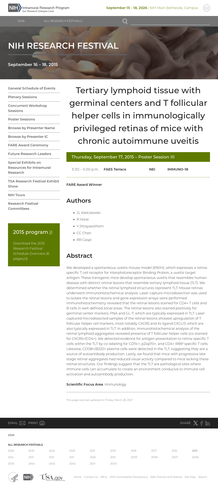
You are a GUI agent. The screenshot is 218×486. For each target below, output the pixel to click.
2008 (154, 457)
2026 (21, 21)
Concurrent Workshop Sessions (27, 108)
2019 (113, 450)
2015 (32, 232)
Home (77, 477)
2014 (11, 457)
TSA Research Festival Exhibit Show (33, 183)
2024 (52, 450)
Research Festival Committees (23, 206)
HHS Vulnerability (129, 477)
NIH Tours (16, 195)
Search (202, 477)
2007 (175, 457)
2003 (52, 463)
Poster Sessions (21, 119)
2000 (113, 463)
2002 (72, 463)
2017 (154, 450)
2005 (11, 463)
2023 (72, 450)
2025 (31, 450)
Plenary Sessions (22, 97)
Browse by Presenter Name (31, 128)
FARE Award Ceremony (28, 145)
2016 (174, 450)
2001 (92, 463)
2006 (195, 457)
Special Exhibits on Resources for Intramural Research (29, 167)
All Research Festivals (63, 21)
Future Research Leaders (29, 154)
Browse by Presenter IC (28, 137)
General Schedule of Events (31, 88)
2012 (51, 457)
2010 (113, 457)
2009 (134, 457)
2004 (31, 463)
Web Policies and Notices (166, 477)
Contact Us (91, 477)
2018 (133, 450)
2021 (92, 450)
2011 (71, 457)
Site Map (190, 477)
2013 (31, 457)
